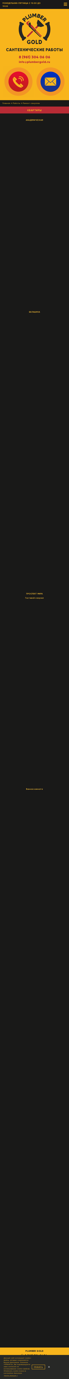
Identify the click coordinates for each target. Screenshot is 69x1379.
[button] (65, 4)
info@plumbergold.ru (34, 62)
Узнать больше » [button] (11, 1375)
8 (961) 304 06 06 (34, 57)
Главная (6, 103)
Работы (16, 103)
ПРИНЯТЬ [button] (38, 1367)
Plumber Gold (34, 1351)
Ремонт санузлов (31, 103)
